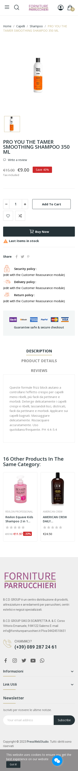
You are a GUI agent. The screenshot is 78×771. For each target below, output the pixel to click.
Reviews (39, 370)
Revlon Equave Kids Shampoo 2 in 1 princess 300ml (19, 519)
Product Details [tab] (39, 360)
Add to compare (20, 216)
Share (17, 256)
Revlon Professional (19, 511)
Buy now (39, 231)
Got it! (13, 764)
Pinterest (28, 256)
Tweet (22, 256)
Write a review (17, 159)
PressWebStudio (38, 741)
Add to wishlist (8, 216)
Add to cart (51, 204)
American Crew (52, 511)
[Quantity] (15, 204)
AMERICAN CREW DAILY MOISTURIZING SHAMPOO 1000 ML (56, 519)
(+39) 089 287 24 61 (36, 647)
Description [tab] (39, 350)
